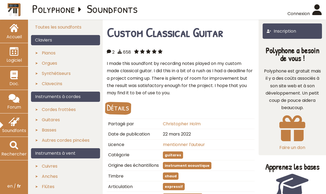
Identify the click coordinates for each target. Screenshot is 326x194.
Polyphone (53, 9)
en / (14, 186)
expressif (174, 186)
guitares (173, 155)
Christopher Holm (182, 124)
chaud (171, 176)
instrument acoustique (187, 165)
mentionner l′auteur (184, 144)
